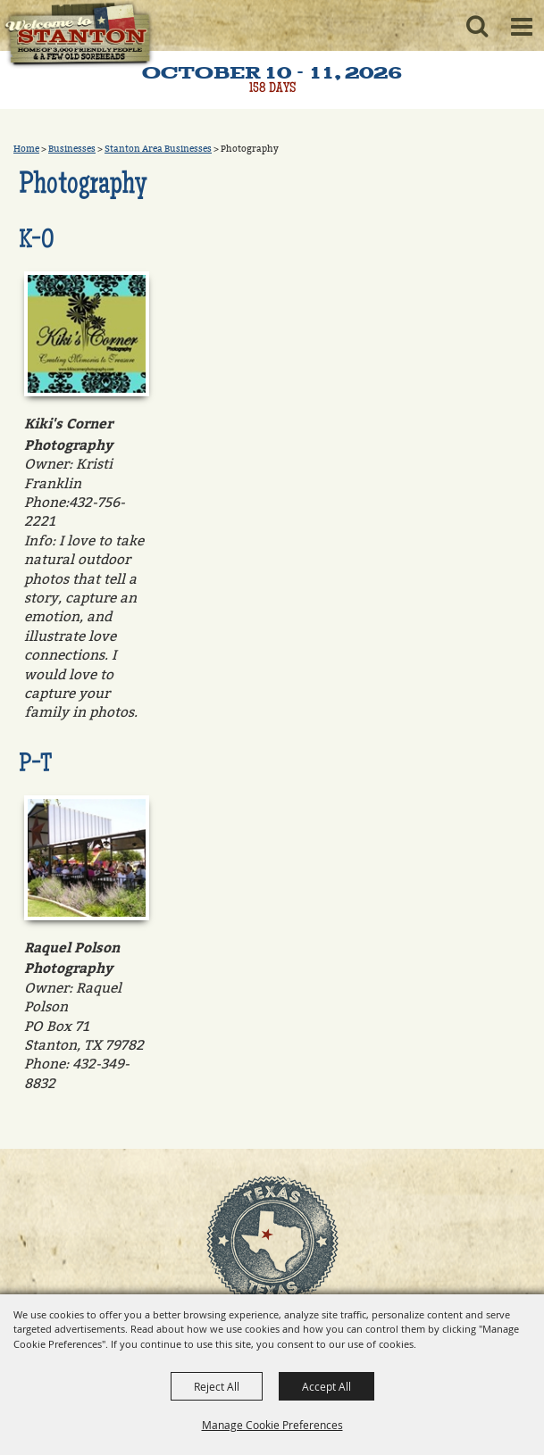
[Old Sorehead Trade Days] (77, 35)
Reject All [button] (216, 1386)
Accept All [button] (326, 1386)
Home (26, 149)
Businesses (72, 149)
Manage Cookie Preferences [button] (272, 1425)
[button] (476, 25)
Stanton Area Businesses (158, 149)
